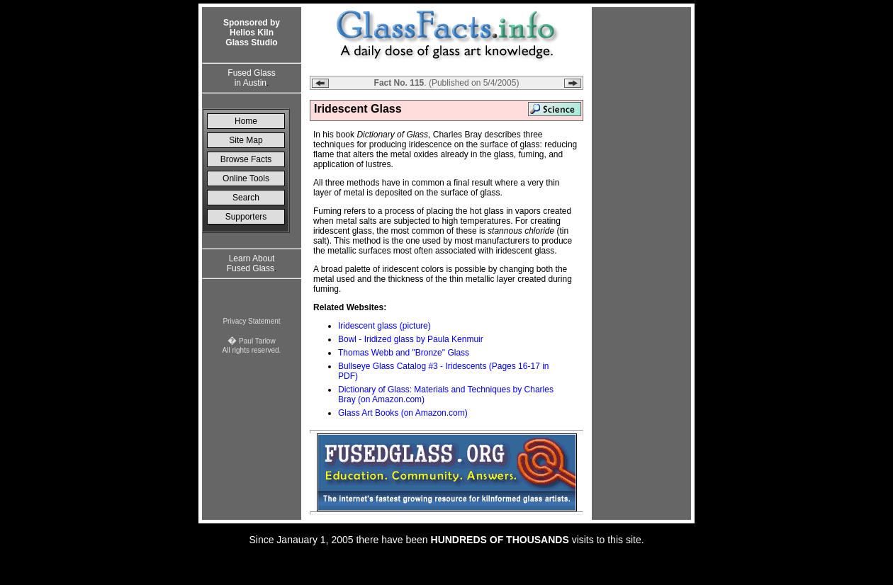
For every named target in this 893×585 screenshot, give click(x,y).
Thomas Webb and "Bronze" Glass (403, 353)
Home (246, 121)
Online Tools (246, 178)
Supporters (246, 217)
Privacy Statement (251, 321)
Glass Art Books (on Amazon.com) (403, 413)
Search (245, 198)
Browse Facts (246, 159)
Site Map (245, 140)
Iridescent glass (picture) (384, 326)
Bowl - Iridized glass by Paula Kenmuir (410, 339)
